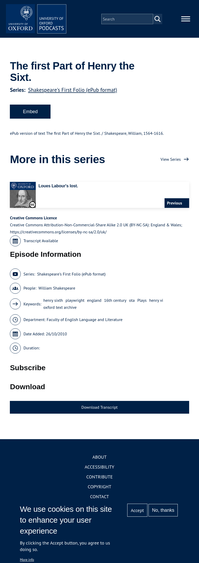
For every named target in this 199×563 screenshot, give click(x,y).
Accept (137, 510)
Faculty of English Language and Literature (85, 320)
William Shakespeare (56, 289)
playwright (75, 301)
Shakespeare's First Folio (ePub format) (72, 90)
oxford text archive (60, 308)
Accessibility (99, 468)
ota (132, 301)
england (94, 301)
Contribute (99, 478)
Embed (30, 112)
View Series (170, 160)
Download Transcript (99, 408)
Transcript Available (40, 241)
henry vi (156, 301)
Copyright (99, 488)
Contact (99, 498)
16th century (115, 301)
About (99, 458)
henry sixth (53, 301)
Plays (142, 301)
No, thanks (163, 510)
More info (27, 559)
